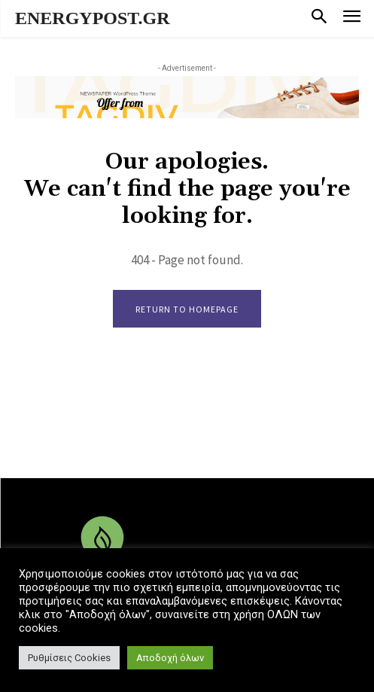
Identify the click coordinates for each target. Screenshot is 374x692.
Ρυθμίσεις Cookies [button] (69, 657)
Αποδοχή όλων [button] (170, 657)
